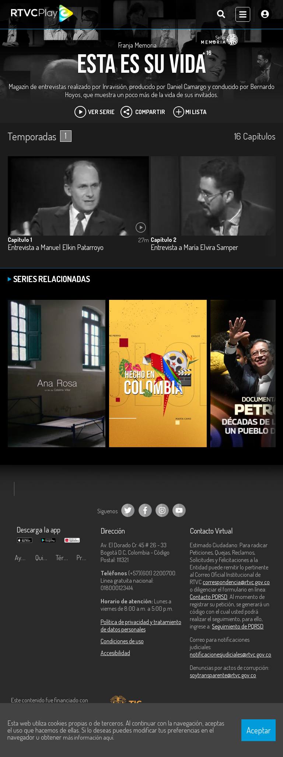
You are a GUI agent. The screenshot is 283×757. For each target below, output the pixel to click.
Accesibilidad (115, 653)
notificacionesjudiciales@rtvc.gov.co (230, 654)
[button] (266, 211)
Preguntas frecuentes (84, 558)
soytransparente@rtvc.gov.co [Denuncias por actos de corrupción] (223, 675)
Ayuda (23, 558)
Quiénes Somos (43, 558)
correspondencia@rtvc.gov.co (236, 582)
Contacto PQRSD (208, 596)
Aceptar (259, 730)
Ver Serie (94, 112)
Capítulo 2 (164, 239)
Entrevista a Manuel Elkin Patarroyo (56, 247)
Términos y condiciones (64, 558)
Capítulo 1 (20, 239)
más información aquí (88, 737)
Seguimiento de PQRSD (237, 626)
